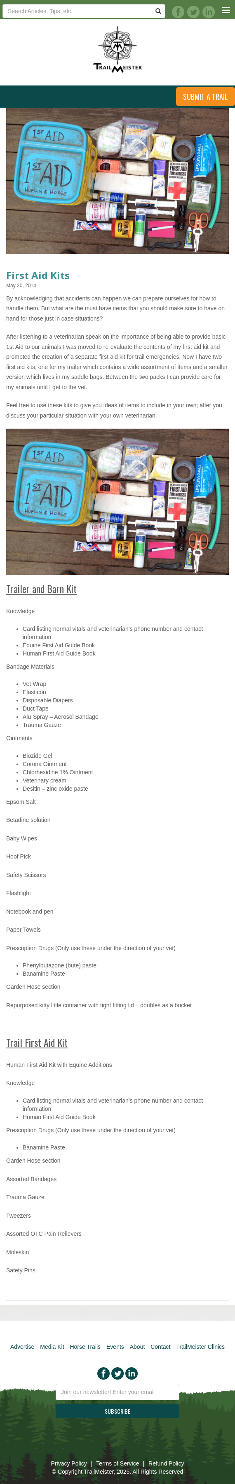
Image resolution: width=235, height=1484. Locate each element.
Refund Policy (166, 1463)
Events (115, 1346)
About (137, 1346)
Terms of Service (117, 1463)
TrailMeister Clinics (200, 1346)
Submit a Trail (205, 96)
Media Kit (52, 1346)
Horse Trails (85, 1346)
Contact (160, 1346)
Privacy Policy (69, 1463)
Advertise (22, 1346)
